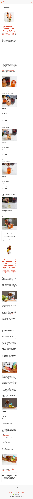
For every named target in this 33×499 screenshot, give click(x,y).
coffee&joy (8, 35)
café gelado (13, 271)
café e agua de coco (9, 271)
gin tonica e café (7, 272)
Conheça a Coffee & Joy (27, 1)
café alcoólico (4, 271)
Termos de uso (21, 492)
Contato (10, 492)
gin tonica (6, 34)
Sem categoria (12, 33)
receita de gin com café (11, 34)
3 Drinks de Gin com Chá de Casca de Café (9, 29)
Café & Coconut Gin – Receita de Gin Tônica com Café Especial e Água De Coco (9, 263)
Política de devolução (15, 492)
